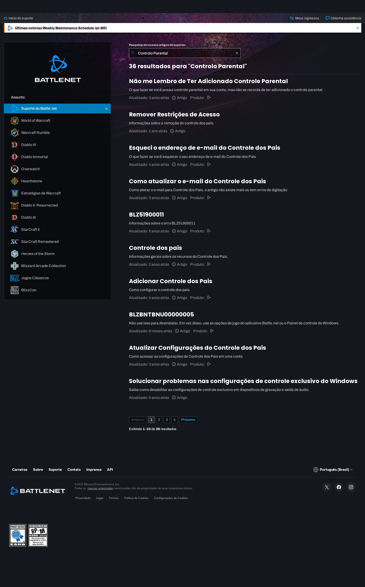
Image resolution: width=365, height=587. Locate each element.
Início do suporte (18, 22)
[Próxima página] (188, 423)
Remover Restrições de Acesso (174, 118)
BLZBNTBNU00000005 (161, 318)
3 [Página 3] (167, 423)
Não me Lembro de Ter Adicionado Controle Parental (208, 85)
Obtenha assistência (343, 22)
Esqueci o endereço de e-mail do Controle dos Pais (204, 151)
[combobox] (185, 57)
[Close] (357, 31)
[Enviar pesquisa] (132, 57)
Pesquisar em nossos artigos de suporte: (157, 48)
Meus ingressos (304, 22)
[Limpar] (237, 57)
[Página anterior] (138, 423)
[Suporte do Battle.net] (209, 101)
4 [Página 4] (174, 423)
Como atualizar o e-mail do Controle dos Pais (197, 185)
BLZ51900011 (146, 218)
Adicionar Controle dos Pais (170, 285)
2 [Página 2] (159, 423)
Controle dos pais (155, 252)
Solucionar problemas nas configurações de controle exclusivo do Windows (243, 385)
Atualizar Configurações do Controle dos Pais (197, 351)
